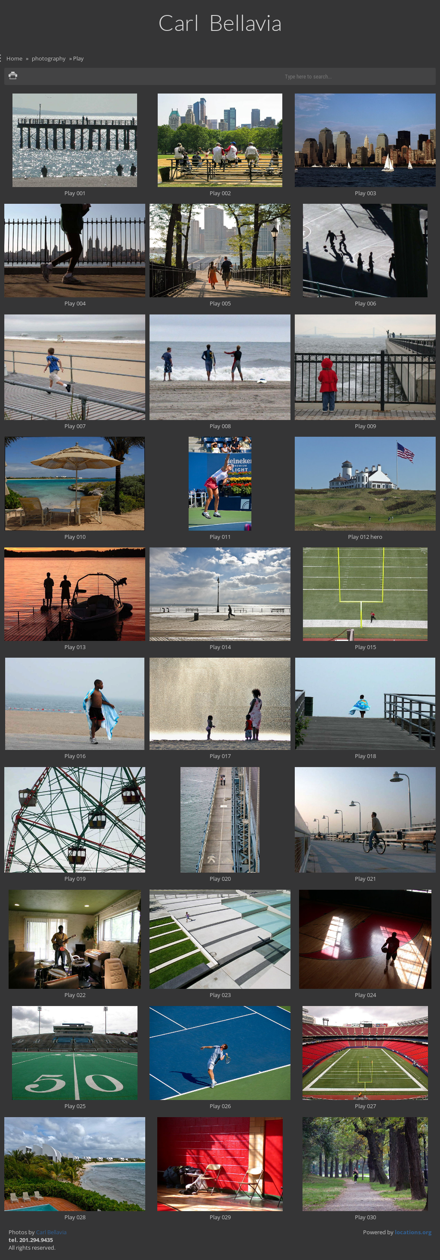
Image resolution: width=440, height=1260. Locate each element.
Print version (12, 76)
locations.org (413, 1232)
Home (14, 58)
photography (49, 58)
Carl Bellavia (51, 1232)
